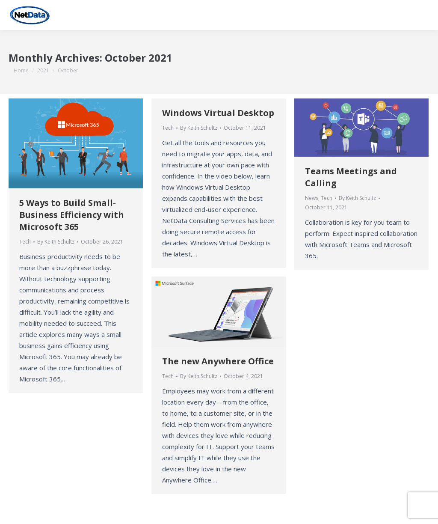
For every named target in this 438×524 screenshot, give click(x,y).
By (55, 241)
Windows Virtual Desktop (218, 113)
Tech (25, 241)
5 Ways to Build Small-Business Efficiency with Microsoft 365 (71, 214)
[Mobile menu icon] (424, 15)
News (311, 198)
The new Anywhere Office (218, 361)
